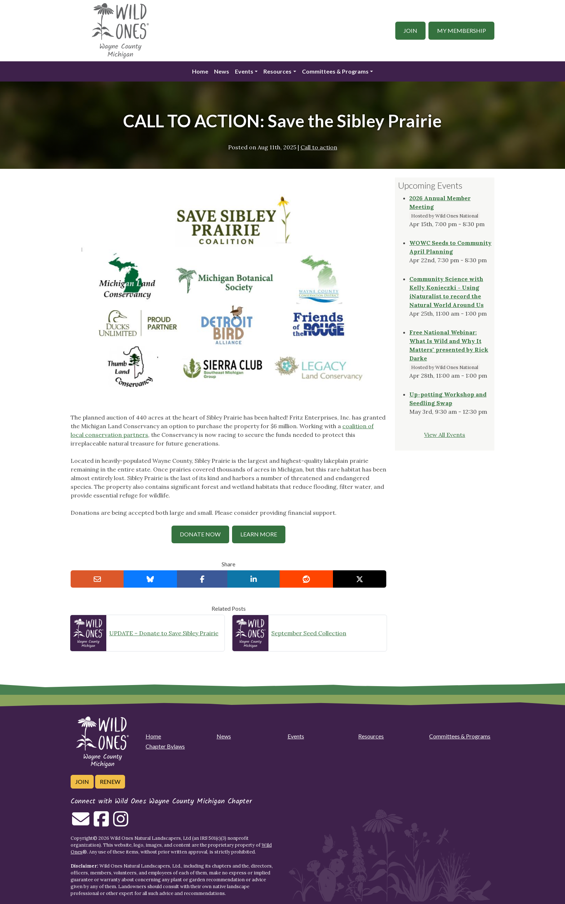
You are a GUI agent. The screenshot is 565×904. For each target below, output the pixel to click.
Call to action (319, 147)
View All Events (444, 434)
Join (410, 30)
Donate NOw (200, 534)
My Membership (461, 30)
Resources (277, 71)
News (221, 71)
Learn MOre (258, 534)
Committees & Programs (335, 71)
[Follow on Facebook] (101, 823)
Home (200, 71)
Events (244, 71)
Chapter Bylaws (165, 746)
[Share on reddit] (306, 579)
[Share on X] (359, 579)
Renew (110, 781)
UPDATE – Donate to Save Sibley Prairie (163, 633)
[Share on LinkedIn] (253, 579)
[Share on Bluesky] (150, 579)
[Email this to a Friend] (97, 579)
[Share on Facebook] (202, 579)
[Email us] (81, 823)
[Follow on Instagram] (121, 823)
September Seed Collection (308, 633)
